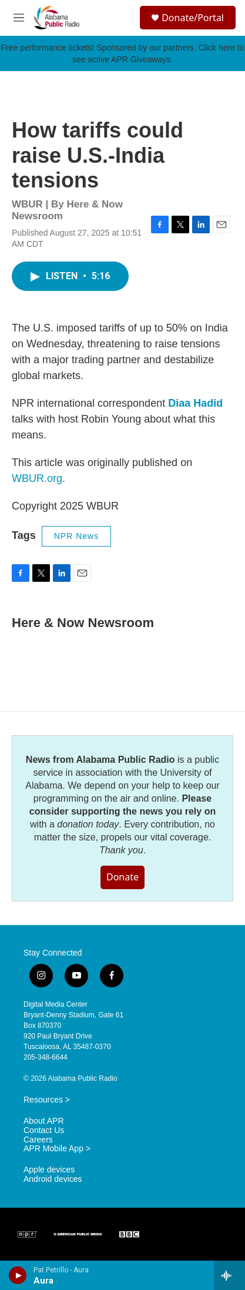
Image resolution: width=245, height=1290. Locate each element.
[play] (18, 1275)
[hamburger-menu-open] (18, 17)
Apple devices (49, 1169)
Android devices (53, 1179)
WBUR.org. (38, 478)
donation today (88, 824)
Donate (122, 876)
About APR (44, 1121)
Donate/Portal (193, 17)
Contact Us (44, 1130)
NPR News (76, 536)
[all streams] (229, 1275)
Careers (38, 1139)
